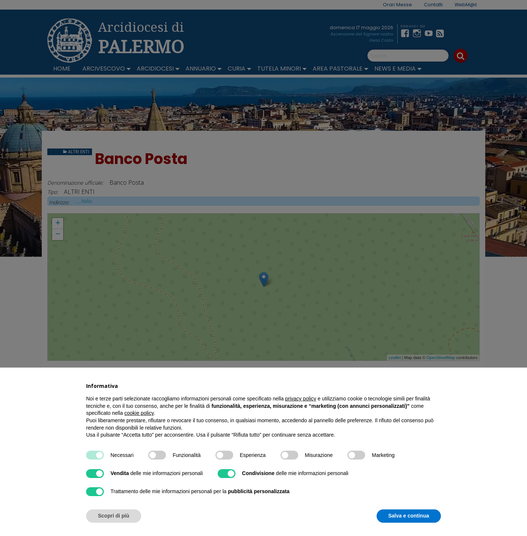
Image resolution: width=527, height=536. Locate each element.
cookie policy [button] (139, 413)
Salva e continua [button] (408, 516)
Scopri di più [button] (113, 516)
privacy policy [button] (300, 399)
